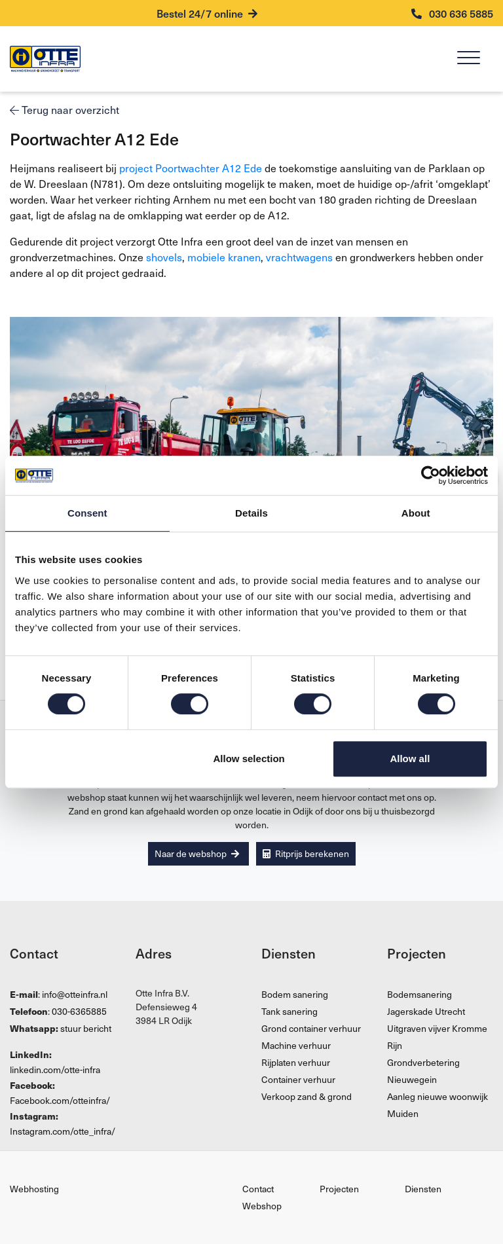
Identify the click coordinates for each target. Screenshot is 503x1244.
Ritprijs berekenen (306, 853)
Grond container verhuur (311, 1028)
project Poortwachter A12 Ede (190, 167)
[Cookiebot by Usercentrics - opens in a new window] (430, 475)
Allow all (410, 758)
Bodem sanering (294, 994)
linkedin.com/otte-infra (55, 1069)
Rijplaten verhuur (295, 1062)
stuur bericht (85, 1028)
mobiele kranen (224, 257)
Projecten (339, 1189)
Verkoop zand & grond (306, 1096)
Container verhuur (298, 1079)
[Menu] (468, 59)
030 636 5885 (452, 13)
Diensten (423, 1189)
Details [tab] (251, 513)
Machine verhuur (296, 1045)
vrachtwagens (299, 257)
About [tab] (415, 513)
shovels (164, 257)
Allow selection (249, 758)
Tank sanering (289, 1011)
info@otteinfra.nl (74, 994)
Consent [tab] (87, 513)
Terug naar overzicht (64, 109)
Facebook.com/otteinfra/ (60, 1100)
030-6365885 (79, 1011)
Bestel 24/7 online (207, 13)
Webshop (262, 1206)
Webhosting (34, 1189)
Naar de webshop (197, 853)
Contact (258, 1189)
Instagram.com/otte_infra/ (62, 1131)
